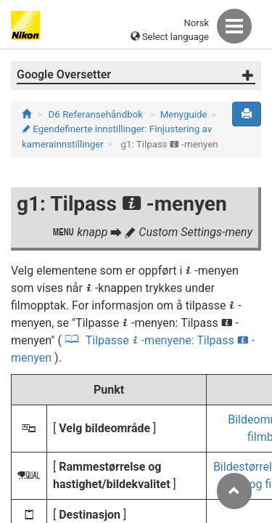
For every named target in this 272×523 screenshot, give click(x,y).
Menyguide (183, 114)
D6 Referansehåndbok (96, 114)
